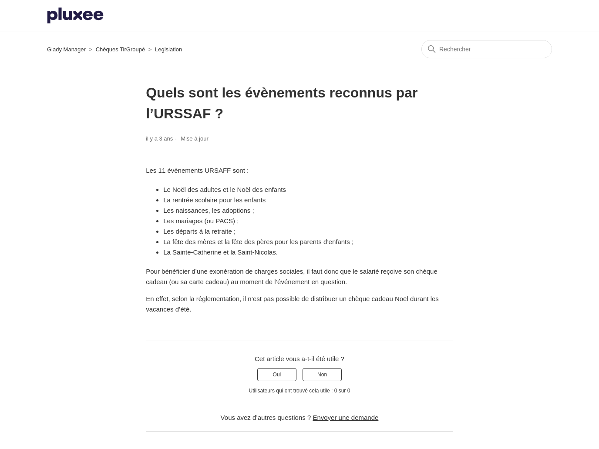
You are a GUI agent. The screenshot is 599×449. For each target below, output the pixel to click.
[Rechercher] (487, 49)
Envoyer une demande (345, 417)
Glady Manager (66, 49)
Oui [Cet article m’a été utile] (277, 375)
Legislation (168, 49)
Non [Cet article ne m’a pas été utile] (322, 375)
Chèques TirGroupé (120, 49)
